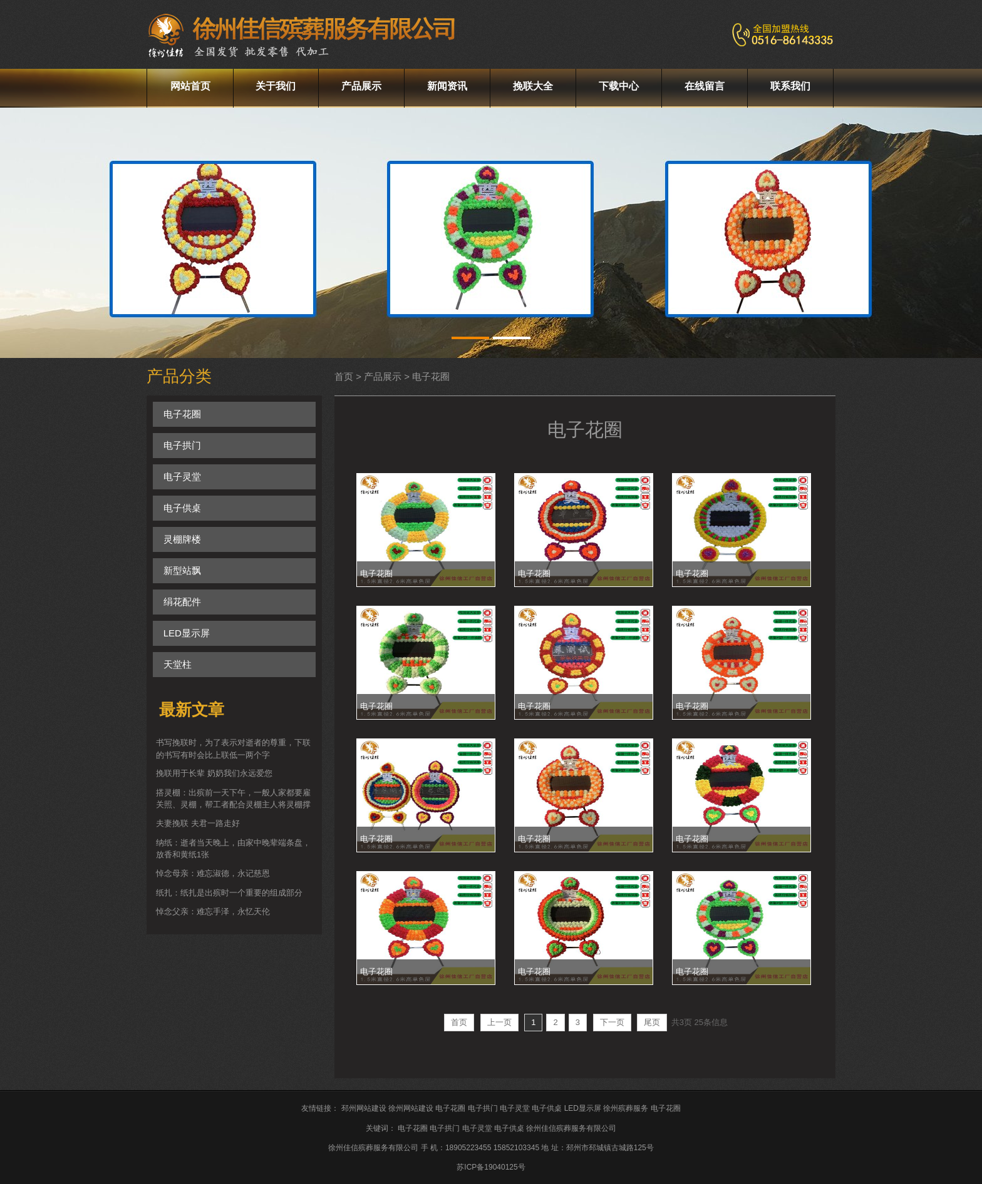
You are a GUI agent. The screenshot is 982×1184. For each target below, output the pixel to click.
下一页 (612, 1022)
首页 (459, 1022)
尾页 (652, 1022)
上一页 (499, 1022)
